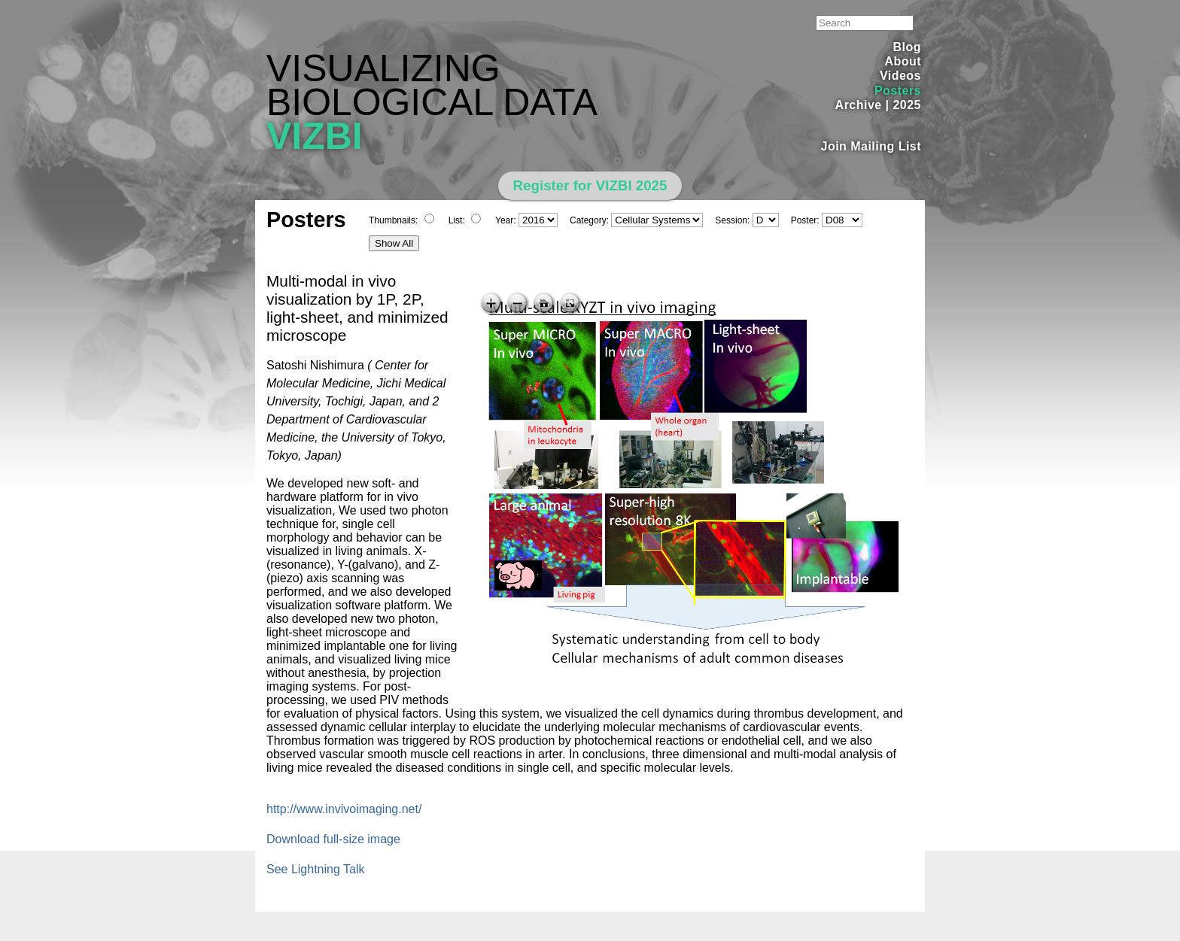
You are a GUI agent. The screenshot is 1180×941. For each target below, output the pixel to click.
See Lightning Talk (315, 869)
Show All (394, 243)
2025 (907, 105)
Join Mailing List (871, 146)
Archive (858, 105)
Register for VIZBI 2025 (590, 185)
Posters (897, 90)
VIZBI (314, 136)
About (902, 61)
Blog (907, 47)
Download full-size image (333, 839)
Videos (900, 75)
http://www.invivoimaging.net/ (343, 809)
